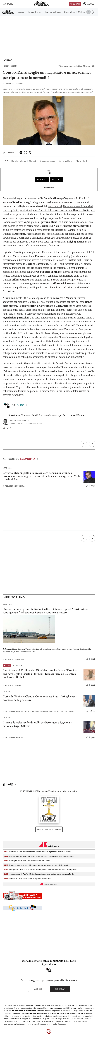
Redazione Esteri (12, 685)
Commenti (9, 152)
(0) (93, 659)
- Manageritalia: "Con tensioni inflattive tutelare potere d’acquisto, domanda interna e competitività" (41, 870)
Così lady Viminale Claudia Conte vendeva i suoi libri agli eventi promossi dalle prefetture (40, 698)
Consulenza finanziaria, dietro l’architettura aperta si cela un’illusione (47, 415)
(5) (93, 486)
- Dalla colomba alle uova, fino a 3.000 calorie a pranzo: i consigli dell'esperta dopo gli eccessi (39, 856)
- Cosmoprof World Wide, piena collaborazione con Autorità (27, 861)
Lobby (7, 60)
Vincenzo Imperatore (20, 421)
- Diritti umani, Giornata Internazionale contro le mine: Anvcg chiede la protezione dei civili (37, 852)
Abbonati (75, 4)
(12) (92, 711)
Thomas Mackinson (13, 737)
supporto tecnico (48, 1024)
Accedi (38, 989)
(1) (9, 428)
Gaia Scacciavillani (13, 84)
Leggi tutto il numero (49, 829)
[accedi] (89, 3)
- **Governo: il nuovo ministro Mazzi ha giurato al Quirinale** (27, 878)
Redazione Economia (13, 486)
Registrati (60, 989)
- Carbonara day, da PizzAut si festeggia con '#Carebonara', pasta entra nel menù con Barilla (38, 874)
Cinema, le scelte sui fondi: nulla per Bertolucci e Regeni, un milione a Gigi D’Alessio (37, 724)
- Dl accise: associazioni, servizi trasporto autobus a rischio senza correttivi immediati (36, 865)
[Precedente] (84, 444)
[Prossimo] (92, 444)
